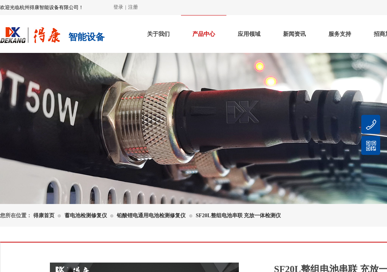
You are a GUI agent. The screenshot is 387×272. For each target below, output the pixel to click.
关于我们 (158, 34)
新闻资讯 (294, 34)
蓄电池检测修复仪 (86, 215)
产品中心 (203, 34)
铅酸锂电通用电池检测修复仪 (151, 215)
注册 (133, 7)
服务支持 (339, 34)
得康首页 (43, 215)
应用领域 (249, 34)
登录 (118, 7)
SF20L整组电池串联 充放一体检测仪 (238, 215)
